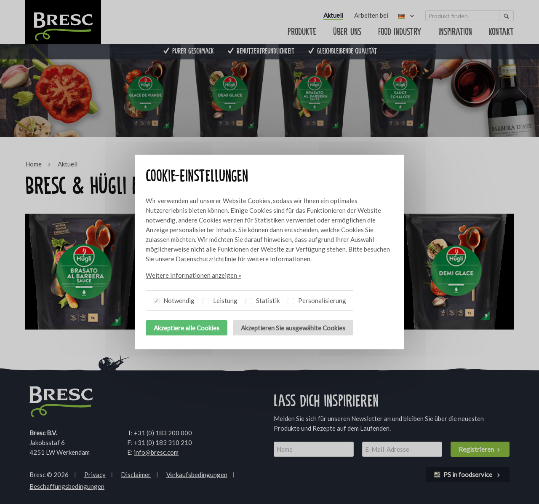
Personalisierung (317, 299)
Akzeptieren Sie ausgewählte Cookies (293, 328)
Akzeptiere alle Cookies (186, 328)
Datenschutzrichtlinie (206, 259)
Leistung (220, 299)
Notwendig (174, 299)
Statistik (262, 299)
